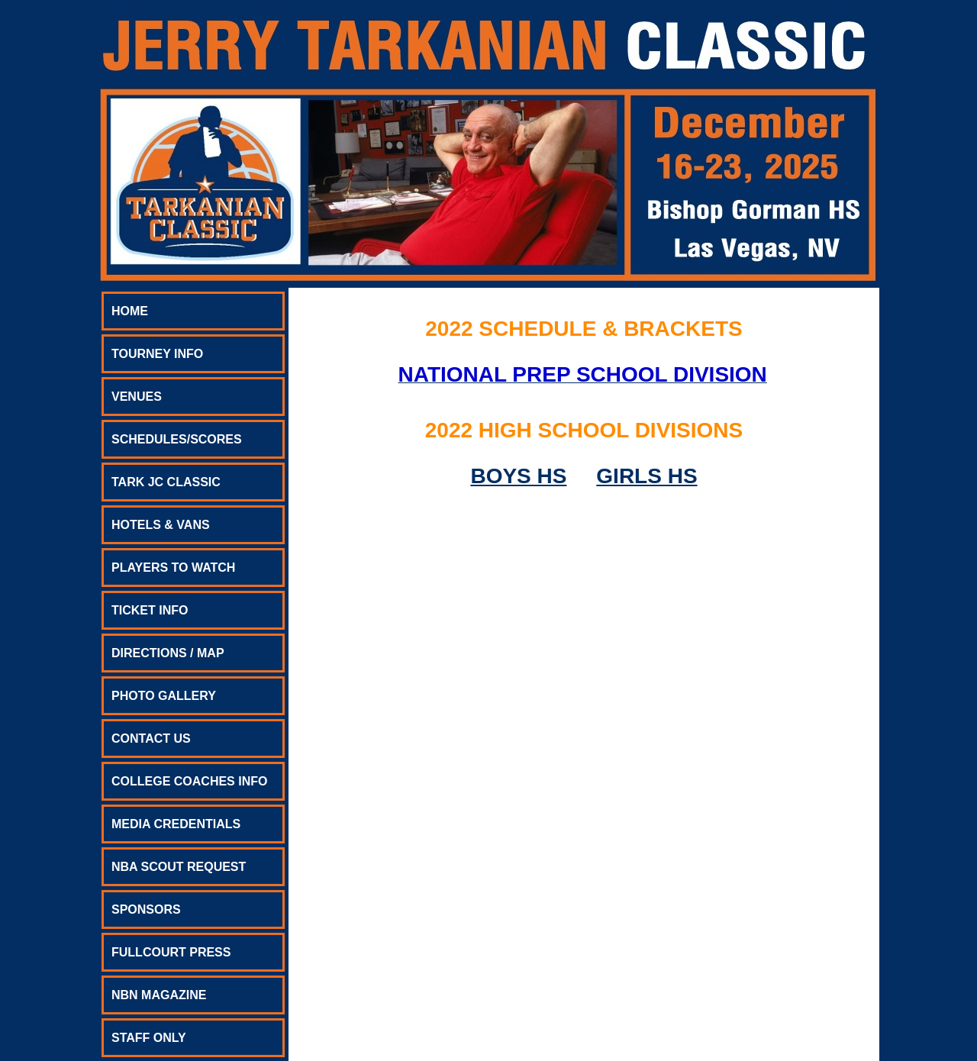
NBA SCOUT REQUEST (178, 866)
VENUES (136, 396)
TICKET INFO (149, 610)
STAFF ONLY (148, 1037)
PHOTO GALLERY (163, 695)
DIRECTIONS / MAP (167, 653)
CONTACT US (151, 738)
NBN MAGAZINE (158, 994)
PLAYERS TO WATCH (173, 567)
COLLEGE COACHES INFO (189, 781)
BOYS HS (518, 476)
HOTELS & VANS (160, 524)
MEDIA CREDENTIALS (175, 824)
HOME (129, 311)
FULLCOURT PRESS (171, 952)
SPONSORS (146, 909)
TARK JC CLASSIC (166, 482)
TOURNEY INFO (157, 353)
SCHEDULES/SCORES (176, 439)
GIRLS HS (646, 476)
